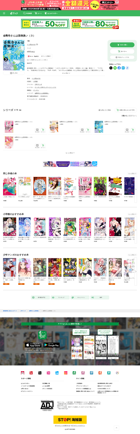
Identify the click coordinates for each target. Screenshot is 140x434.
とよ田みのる (31, 44)
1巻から (124, 116)
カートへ (124, 51)
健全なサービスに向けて (104, 386)
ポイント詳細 (45, 56)
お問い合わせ (24, 388)
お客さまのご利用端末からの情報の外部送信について (108, 392)
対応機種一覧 (46, 383)
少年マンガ (38, 84)
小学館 (35, 81)
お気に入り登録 (106, 110)
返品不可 (29, 63)
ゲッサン (36, 90)
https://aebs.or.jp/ (63, 408)
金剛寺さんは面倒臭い (42, 93)
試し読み (15, 73)
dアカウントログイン (27, 391)
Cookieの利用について (104, 388)
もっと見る (131, 173)
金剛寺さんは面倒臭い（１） (24, 121)
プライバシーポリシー (82, 386)
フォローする (37, 45)
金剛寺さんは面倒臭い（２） (68, 121)
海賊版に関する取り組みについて (85, 391)
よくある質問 (46, 386)
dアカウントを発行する (62, 425)
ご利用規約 (79, 383)
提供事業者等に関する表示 (105, 383)
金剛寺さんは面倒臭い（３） (113, 121)
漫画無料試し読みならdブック (10, 310)
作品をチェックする (123, 57)
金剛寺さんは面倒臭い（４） (24, 137)
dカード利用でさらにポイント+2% (36, 60)
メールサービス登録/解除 (28, 386)
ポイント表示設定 (47, 388)
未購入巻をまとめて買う (127, 110)
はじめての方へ (25, 383)
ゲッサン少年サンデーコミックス (45, 87)
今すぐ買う (123, 45)
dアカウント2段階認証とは (83, 388)
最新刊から (133, 116)
